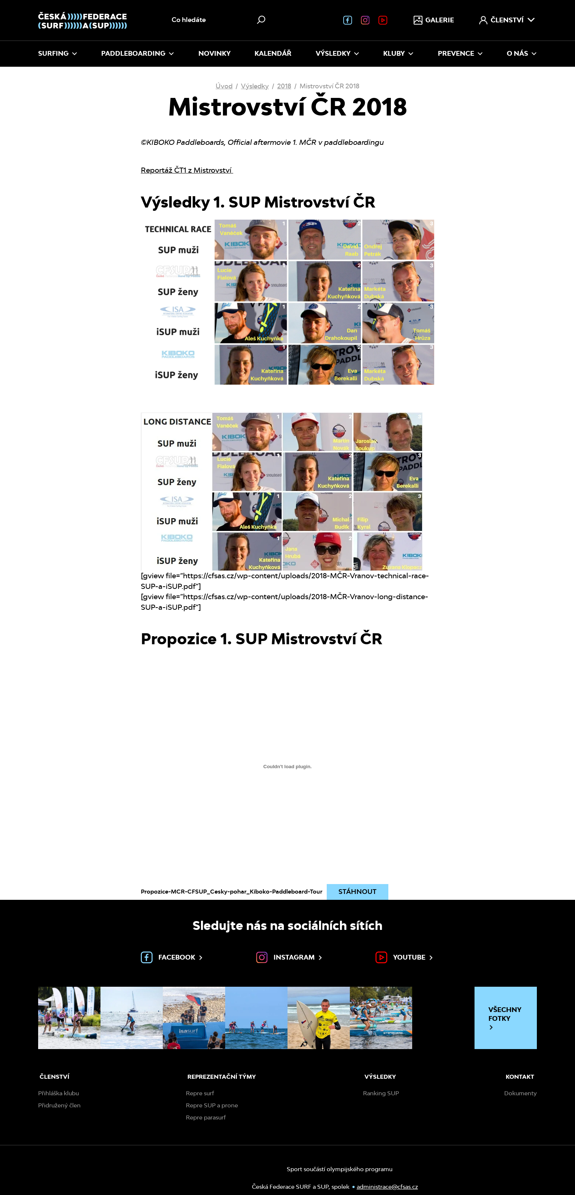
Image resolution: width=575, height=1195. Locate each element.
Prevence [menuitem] (460, 53)
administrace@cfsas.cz (364, 1187)
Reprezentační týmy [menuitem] (221, 1076)
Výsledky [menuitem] (337, 53)
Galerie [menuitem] (434, 20)
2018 (284, 86)
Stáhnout (357, 891)
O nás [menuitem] (522, 53)
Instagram (289, 957)
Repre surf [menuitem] (200, 1093)
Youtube (405, 957)
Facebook (172, 957)
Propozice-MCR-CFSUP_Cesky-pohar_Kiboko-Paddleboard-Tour (231, 891)
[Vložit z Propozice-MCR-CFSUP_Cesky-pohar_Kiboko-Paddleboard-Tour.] (287, 766)
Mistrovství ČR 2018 (329, 86)
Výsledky (255, 86)
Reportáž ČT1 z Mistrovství (187, 170)
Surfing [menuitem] (57, 53)
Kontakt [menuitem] (520, 1076)
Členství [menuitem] (507, 20)
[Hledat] (261, 20)
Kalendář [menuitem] (273, 53)
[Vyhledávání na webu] (219, 20)
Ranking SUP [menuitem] (381, 1093)
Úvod (224, 86)
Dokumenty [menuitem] (520, 1093)
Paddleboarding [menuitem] (137, 53)
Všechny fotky (504, 1018)
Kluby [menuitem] (398, 53)
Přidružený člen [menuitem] (59, 1105)
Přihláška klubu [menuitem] (58, 1093)
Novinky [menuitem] (214, 53)
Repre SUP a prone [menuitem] (212, 1105)
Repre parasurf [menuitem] (206, 1117)
